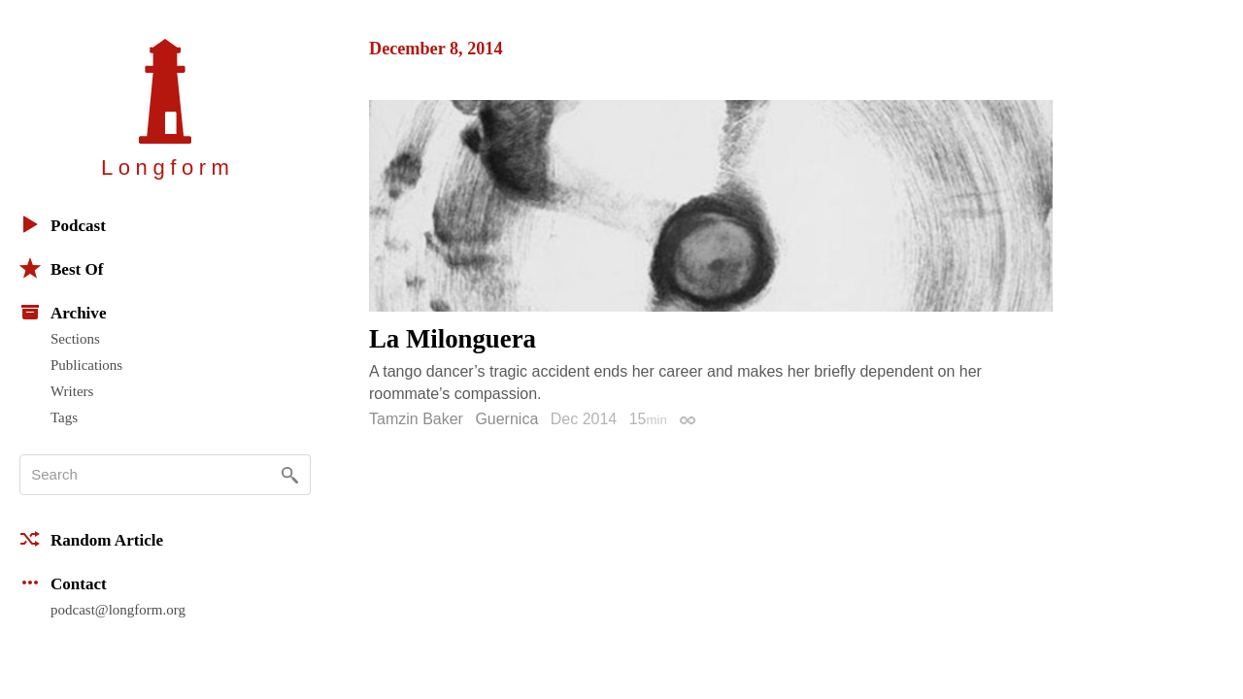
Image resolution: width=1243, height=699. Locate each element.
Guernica (506, 419)
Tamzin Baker (416, 419)
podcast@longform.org (117, 609)
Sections (75, 339)
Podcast (62, 224)
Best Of (61, 268)
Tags (64, 417)
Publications (86, 365)
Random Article (91, 538)
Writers (71, 391)
